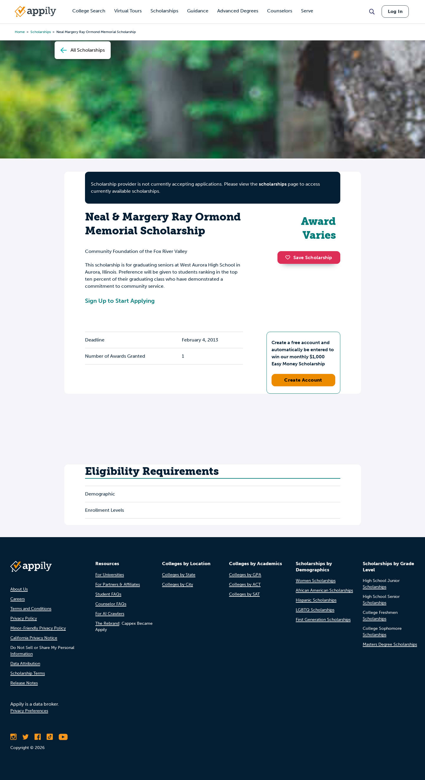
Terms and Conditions (30, 608)
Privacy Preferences (29, 710)
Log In (395, 11)
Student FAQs (108, 594)
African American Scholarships (324, 590)
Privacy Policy (23, 618)
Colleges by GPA (245, 574)
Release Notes (24, 683)
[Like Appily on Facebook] (38, 736)
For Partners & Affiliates (117, 584)
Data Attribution (25, 663)
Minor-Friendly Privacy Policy (38, 628)
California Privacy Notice (33, 637)
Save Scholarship (308, 257)
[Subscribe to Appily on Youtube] (63, 736)
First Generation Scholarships (323, 619)
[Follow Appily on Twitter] (25, 736)
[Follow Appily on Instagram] (13, 736)
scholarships (273, 184)
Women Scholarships (316, 580)
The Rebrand (107, 623)
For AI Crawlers (109, 613)
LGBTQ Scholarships (315, 609)
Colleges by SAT (244, 594)
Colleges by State (178, 574)
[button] (289, 257)
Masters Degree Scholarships (390, 644)
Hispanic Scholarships (316, 600)
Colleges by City (177, 584)
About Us (19, 589)
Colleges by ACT (245, 584)
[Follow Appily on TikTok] (50, 736)
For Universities (109, 574)
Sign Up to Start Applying (120, 300)
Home (20, 32)
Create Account (303, 380)
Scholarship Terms (27, 673)
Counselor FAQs (110, 603)
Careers (17, 598)
